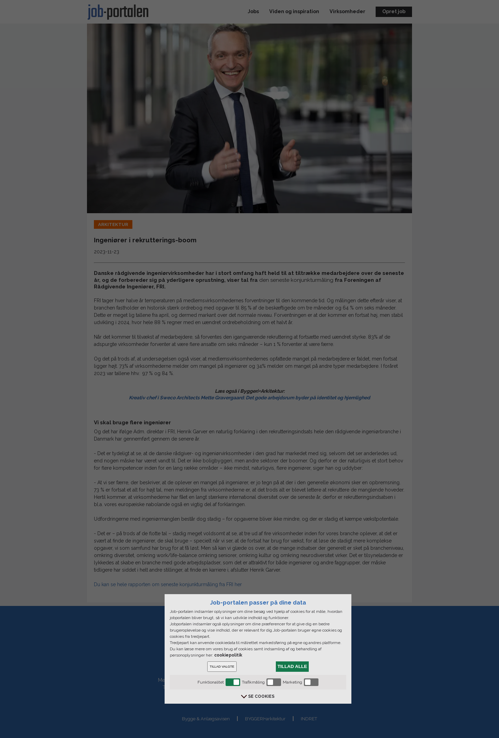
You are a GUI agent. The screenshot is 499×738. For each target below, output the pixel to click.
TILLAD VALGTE (222, 666)
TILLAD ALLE (292, 666)
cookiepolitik (228, 655)
